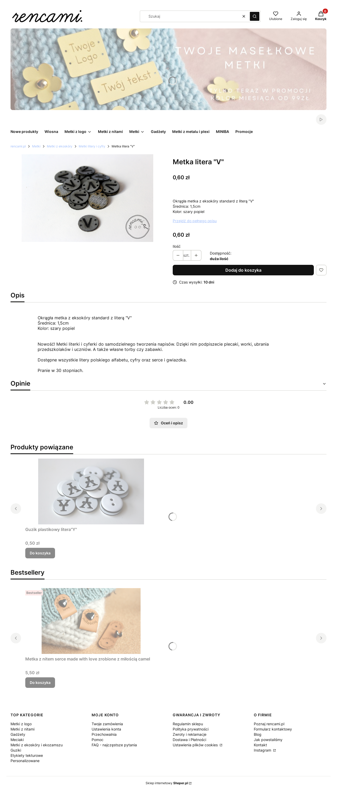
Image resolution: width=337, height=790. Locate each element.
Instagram (263, 750)
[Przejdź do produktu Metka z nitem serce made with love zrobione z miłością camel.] (91, 621)
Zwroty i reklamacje (189, 734)
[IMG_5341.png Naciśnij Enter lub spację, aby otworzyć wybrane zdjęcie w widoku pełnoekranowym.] (87, 198)
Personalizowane (25, 760)
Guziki (16, 750)
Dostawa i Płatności (189, 739)
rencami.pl (18, 146)
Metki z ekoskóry (59, 146)
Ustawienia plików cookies (196, 745)
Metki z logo (21, 724)
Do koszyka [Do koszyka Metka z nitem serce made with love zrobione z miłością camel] (40, 682)
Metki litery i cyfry (92, 146)
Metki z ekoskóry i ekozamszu (37, 745)
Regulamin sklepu (188, 724)
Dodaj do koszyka (243, 270)
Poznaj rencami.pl (269, 724)
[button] (254, 16)
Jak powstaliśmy (268, 739)
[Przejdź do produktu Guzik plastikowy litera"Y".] (91, 491)
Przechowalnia (104, 734)
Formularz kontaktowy (273, 729)
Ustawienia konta (106, 729)
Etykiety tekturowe (27, 755)
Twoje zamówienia (107, 724)
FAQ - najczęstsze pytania (114, 745)
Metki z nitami (22, 729)
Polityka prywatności (191, 729)
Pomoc (97, 739)
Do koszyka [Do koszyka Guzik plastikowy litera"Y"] (40, 553)
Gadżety (18, 734)
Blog (257, 734)
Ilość (177, 246)
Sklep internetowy (167, 783)
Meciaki (17, 739)
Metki (36, 146)
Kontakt (260, 745)
